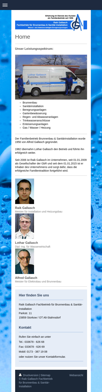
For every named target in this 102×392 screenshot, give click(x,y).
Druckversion (29, 375)
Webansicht (76, 375)
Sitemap (45, 375)
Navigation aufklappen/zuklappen (51, 5)
